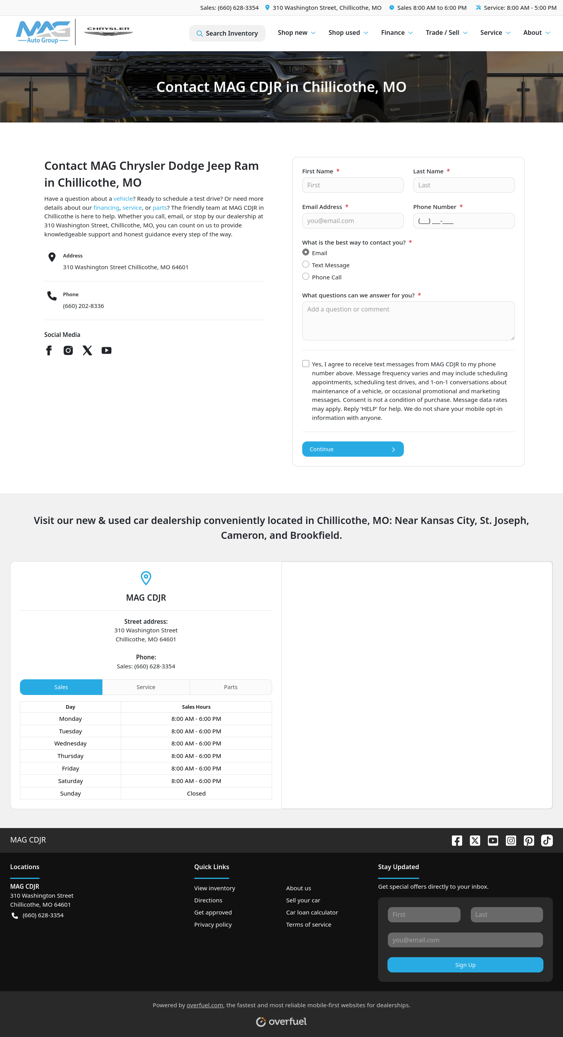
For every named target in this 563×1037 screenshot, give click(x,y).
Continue (353, 449)
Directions (208, 900)
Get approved (213, 912)
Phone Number (438, 207)
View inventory (214, 888)
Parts (231, 687)
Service (146, 687)
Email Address (325, 207)
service (132, 207)
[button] (324, 7)
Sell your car (303, 900)
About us (298, 888)
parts (159, 207)
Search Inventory (227, 33)
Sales (61, 687)
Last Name (431, 171)
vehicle (123, 198)
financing (106, 207)
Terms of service (309, 924)
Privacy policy (213, 924)
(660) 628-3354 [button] (38, 915)
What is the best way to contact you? (357, 242)
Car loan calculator (312, 912)
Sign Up (465, 965)
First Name (321, 171)
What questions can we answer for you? (361, 295)
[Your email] (353, 221)
